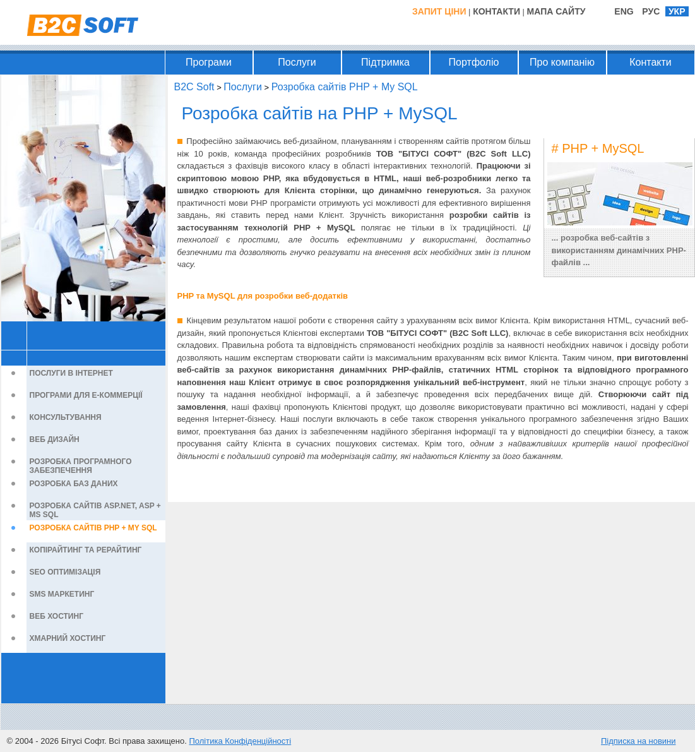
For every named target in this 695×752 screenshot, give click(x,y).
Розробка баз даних (74, 483)
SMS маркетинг (62, 594)
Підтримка (385, 62)
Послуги (297, 62)
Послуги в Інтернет (71, 373)
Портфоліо (474, 62)
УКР (677, 11)
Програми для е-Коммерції (86, 395)
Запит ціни (439, 11)
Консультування (66, 417)
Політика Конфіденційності (240, 741)
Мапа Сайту (556, 11)
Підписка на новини (638, 741)
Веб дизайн (55, 439)
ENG (623, 11)
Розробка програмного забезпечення (81, 466)
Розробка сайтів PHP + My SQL (93, 527)
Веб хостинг (56, 616)
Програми (209, 62)
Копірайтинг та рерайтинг (86, 550)
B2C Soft (194, 86)
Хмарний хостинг (68, 638)
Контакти (496, 11)
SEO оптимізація (65, 572)
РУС (651, 11)
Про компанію (562, 62)
